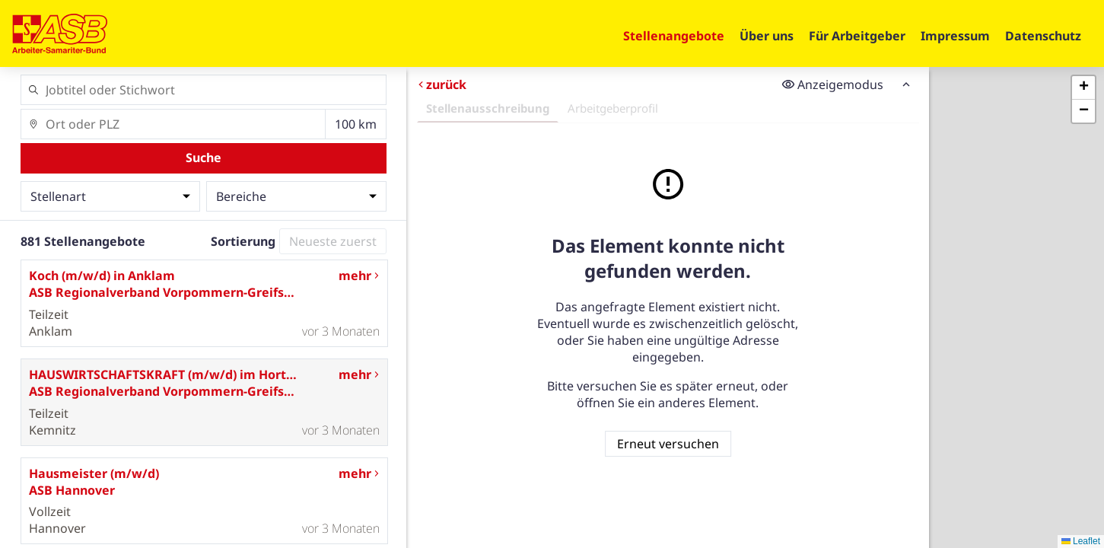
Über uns (767, 35)
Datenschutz (1043, 35)
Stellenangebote (673, 35)
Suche (203, 157)
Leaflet (1080, 541)
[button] (1083, 88)
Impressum (955, 35)
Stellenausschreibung (487, 108)
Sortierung (243, 241)
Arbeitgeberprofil (613, 108)
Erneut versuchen (668, 443)
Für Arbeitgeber (857, 35)
